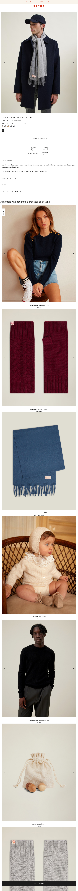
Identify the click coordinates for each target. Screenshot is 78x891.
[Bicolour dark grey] (11, 126)
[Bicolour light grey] (14, 126)
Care (4, 185)
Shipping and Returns (11, 191)
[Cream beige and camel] (8, 126)
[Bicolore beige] (2, 126)
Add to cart (39, 883)
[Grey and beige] (5, 126)
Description (7, 161)
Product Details (9, 179)
